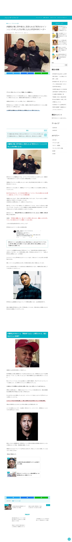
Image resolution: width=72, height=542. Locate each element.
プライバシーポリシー (62, 17)
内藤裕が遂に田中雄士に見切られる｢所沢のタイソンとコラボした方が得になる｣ (26, 134)
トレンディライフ (11, 18)
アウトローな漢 (15, 23)
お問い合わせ (46, 17)
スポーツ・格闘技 (56, 145)
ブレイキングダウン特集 (57, 148)
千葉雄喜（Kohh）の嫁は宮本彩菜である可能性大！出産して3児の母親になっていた (59, 99)
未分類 (53, 153)
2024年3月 (54, 127)
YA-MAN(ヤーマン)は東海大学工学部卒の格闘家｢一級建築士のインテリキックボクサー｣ (59, 107)
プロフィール (53, 17)
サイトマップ (39, 17)
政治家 (53, 151)
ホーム (9, 23)
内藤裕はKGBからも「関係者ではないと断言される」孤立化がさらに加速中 (25, 136)
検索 (53, 62)
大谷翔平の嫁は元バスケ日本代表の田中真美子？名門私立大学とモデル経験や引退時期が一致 (59, 92)
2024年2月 (54, 130)
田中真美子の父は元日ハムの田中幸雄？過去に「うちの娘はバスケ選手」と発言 (59, 76)
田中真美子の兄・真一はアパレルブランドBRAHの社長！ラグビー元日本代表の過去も (59, 84)
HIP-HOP (54, 140)
